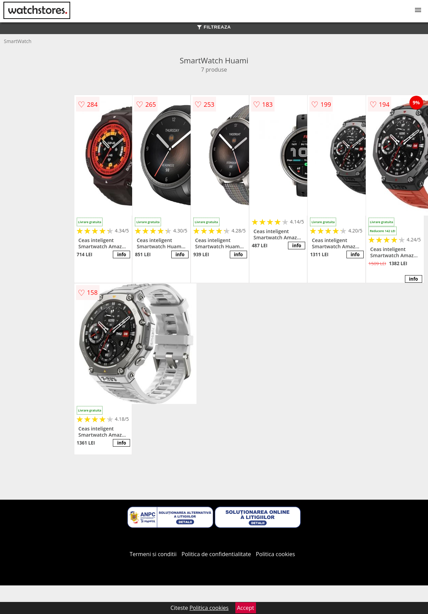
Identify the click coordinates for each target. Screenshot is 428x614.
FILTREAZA (214, 27)
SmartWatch (17, 41)
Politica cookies (275, 554)
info (121, 254)
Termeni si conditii (153, 554)
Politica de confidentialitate (216, 554)
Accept (245, 608)
